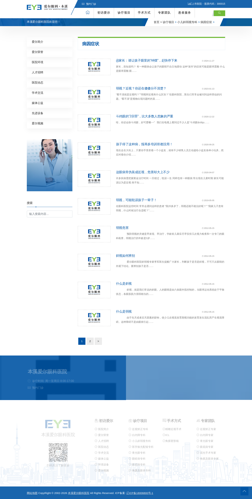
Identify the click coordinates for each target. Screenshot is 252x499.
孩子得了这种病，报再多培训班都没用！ (144, 144)
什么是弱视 (124, 311)
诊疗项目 (124, 12)
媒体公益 (37, 102)
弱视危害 (122, 227)
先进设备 (37, 113)
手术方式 (144, 12)
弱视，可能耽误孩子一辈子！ (136, 200)
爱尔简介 (37, 41)
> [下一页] (98, 340)
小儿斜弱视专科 (187, 22)
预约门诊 (89, 4)
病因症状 (206, 22)
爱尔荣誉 (37, 51)
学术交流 (37, 92)
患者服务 (184, 12)
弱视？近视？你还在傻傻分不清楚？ (141, 88)
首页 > (158, 22)
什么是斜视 (124, 283)
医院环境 (37, 62)
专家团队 (164, 12)
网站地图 (32, 493)
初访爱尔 (103, 12)
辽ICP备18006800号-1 (139, 493)
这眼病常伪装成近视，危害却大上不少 (143, 172)
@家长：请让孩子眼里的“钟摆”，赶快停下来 (146, 60)
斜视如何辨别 (125, 255)
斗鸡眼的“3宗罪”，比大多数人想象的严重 (144, 116)
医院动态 (37, 82)
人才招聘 (37, 72)
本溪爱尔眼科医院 (78, 493)
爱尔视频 (37, 123)
